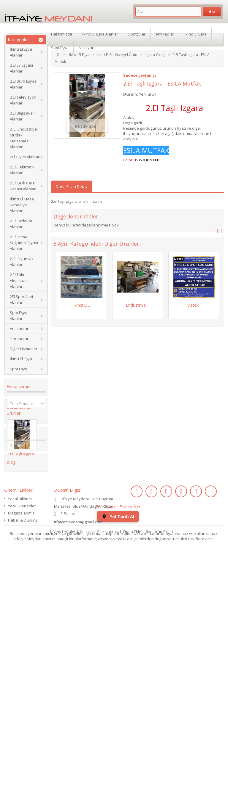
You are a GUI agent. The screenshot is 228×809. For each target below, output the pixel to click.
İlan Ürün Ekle (158, 786)
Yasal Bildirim (20, 724)
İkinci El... (81, 305)
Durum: (130, 94)
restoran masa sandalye (24, 585)
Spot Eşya (18, 368)
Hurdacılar (19, 338)
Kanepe (17, 596)
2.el (13, 506)
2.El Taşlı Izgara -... (23, 474)
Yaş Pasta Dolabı (19, 607)
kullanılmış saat (25, 636)
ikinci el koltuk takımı (24, 661)
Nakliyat (86, 47)
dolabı (16, 573)
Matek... (193, 305)
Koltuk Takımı (24, 515)
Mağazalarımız (21, 739)
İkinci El (17, 551)
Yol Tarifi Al (118, 771)
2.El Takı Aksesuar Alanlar (18, 280)
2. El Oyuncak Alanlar (22, 261)
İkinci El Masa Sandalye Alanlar (22, 204)
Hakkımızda (61, 33)
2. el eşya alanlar (18, 540)
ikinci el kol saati (21, 648)
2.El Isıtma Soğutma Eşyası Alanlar (24, 242)
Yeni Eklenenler (22, 731)
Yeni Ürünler (64, 786)
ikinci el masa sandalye (23, 526)
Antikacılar (19, 328)
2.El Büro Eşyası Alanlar (23, 84)
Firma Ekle (132, 786)
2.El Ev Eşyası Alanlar (21, 68)
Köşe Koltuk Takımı (22, 562)
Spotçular (136, 33)
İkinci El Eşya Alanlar (21, 52)
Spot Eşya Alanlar (18, 315)
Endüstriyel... (137, 305)
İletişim (86, 786)
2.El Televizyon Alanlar (23, 100)
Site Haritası (108, 786)
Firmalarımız (18, 386)
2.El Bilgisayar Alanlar (22, 116)
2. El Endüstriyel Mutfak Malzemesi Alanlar (24, 137)
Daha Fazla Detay (72, 186)
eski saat (19, 627)
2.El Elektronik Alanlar (22, 170)
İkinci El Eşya (21, 358)
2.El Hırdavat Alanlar (21, 223)
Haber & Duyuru (22, 746)
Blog (11, 683)
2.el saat (18, 618)
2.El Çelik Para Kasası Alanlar (23, 186)
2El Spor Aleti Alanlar (21, 299)
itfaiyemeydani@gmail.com (78, 747)
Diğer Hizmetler (23, 348)
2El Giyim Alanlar (24, 157)
